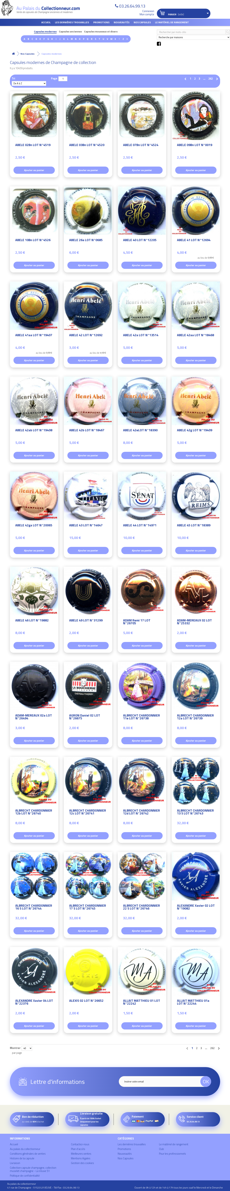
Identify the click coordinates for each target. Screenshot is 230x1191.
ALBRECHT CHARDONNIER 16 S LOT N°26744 (33, 907)
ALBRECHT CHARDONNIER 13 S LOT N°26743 (195, 812)
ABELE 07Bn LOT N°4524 (140, 145)
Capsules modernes (45, 31)
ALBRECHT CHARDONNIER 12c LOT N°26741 (87, 812)
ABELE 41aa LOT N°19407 (33, 335)
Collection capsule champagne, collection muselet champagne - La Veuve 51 (33, 1169)
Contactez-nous (80, 1144)
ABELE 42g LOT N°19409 (194, 431)
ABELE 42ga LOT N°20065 (33, 526)
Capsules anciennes (70, 31)
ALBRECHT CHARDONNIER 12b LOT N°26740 (33, 812)
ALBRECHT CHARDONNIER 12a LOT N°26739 (195, 717)
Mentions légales (80, 1158)
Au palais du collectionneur (25, 1149)
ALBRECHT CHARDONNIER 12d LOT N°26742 (141, 812)
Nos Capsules (142, 22)
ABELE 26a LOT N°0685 (86, 240)
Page (54, 78)
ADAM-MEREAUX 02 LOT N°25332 (194, 622)
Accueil (46, 22)
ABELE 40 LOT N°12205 (140, 240)
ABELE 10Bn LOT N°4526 (32, 240)
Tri (13, 78)
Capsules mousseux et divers (101, 31)
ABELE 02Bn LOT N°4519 (32, 145)
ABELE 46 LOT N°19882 (32, 621)
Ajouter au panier (34, 170)
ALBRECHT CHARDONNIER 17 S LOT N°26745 (87, 907)
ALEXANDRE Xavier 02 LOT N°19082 (196, 907)
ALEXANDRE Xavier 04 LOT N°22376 (34, 1002)
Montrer (15, 1048)
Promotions (101, 22)
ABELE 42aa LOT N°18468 (195, 335)
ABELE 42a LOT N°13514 (140, 335)
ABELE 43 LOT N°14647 (86, 526)
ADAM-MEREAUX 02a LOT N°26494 (33, 717)
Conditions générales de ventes (28, 1154)
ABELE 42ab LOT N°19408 (33, 431)
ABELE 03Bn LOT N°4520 (86, 145)
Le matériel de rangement (172, 22)
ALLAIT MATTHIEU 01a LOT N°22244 (193, 1002)
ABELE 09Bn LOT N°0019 (194, 145)
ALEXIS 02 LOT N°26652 (86, 1001)
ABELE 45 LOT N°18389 (193, 526)
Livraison (15, 1163)
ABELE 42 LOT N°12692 (86, 335)
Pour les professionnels (172, 1154)
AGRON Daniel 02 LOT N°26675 (84, 717)
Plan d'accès (78, 1149)
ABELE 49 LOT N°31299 (86, 621)
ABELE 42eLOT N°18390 (140, 431)
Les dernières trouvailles (72, 22)
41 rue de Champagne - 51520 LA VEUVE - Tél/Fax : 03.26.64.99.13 (43, 1187)
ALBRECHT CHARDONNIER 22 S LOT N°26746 (141, 907)
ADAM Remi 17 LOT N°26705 (136, 622)
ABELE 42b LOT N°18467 (86, 431)
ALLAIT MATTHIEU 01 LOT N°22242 (141, 1002)
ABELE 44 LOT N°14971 (140, 526)
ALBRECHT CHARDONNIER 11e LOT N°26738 (141, 717)
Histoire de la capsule (22, 1158)
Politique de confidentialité (25, 1176)
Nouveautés (121, 22)
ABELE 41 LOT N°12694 (193, 240)
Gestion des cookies (82, 1163)
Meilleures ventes (81, 1154)
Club (161, 1149)
